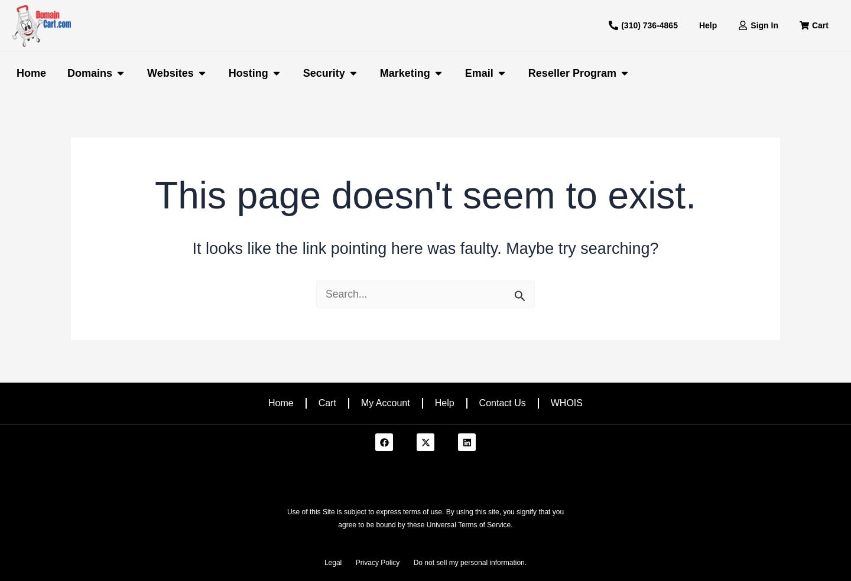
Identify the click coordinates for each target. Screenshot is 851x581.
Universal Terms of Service (469, 525)
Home (281, 403)
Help (444, 403)
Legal (333, 563)
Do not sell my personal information (469, 563)
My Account (385, 403)
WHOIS (567, 403)
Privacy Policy (378, 563)
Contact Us (502, 403)
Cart (327, 403)
